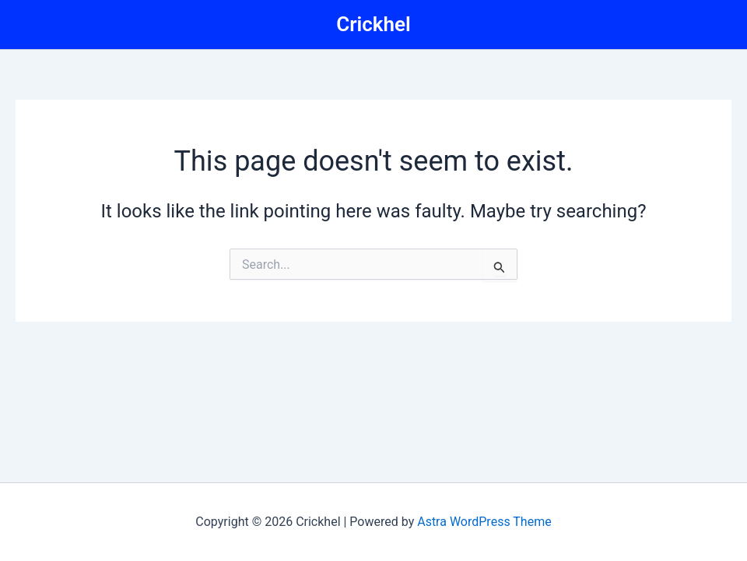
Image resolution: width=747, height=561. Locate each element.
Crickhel (373, 24)
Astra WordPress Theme (484, 521)
